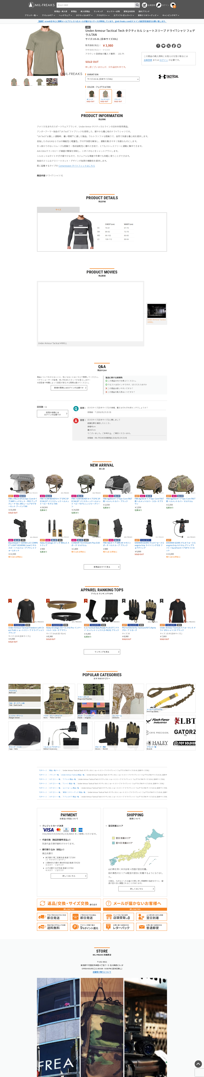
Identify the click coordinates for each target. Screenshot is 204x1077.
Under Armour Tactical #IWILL (156, 313)
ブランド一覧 (54, 775)
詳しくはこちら (68, 876)
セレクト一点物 (113, 11)
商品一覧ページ (54, 770)
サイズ (58, 209)
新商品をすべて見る (102, 567)
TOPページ (43, 770)
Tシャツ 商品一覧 (69, 783)
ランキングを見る (102, 651)
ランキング (98, 11)
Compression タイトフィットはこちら (77, 165)
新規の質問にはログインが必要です (69, 387)
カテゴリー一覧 (54, 779)
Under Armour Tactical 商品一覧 (72, 775)
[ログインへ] (162, 5)
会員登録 (148, 59)
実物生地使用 (129, 11)
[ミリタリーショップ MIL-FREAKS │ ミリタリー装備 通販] (41, 5)
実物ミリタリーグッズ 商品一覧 (74, 792)
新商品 (74, 11)
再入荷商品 (85, 11)
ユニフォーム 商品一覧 (71, 788)
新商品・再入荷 (60, 11)
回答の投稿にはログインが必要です (52, 413)
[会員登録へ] (148, 5)
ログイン (164, 59)
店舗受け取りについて (102, 972)
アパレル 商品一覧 (69, 779)
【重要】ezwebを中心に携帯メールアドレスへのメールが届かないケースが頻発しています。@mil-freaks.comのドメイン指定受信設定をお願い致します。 (102, 21)
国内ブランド (144, 11)
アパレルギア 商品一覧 (71, 796)
